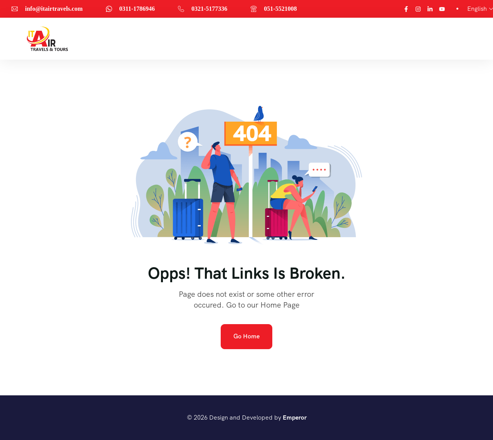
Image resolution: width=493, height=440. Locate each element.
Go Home (246, 336)
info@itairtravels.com (54, 8)
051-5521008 (280, 8)
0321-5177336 (209, 8)
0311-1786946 (137, 8)
